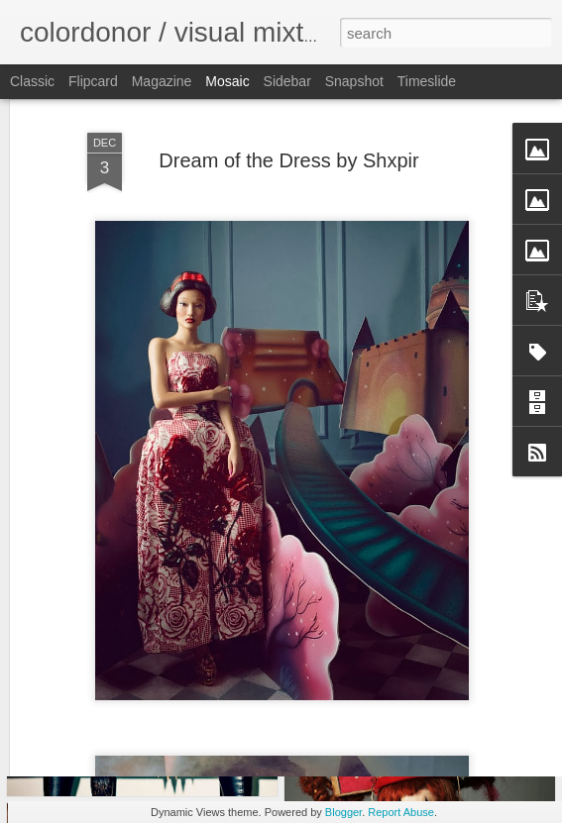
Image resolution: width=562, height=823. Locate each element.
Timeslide (426, 81)
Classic (32, 81)
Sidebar (287, 81)
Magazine (162, 81)
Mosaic (227, 81)
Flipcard (93, 81)
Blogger (343, 812)
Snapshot (354, 81)
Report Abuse (401, 812)
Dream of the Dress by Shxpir (288, 109)
